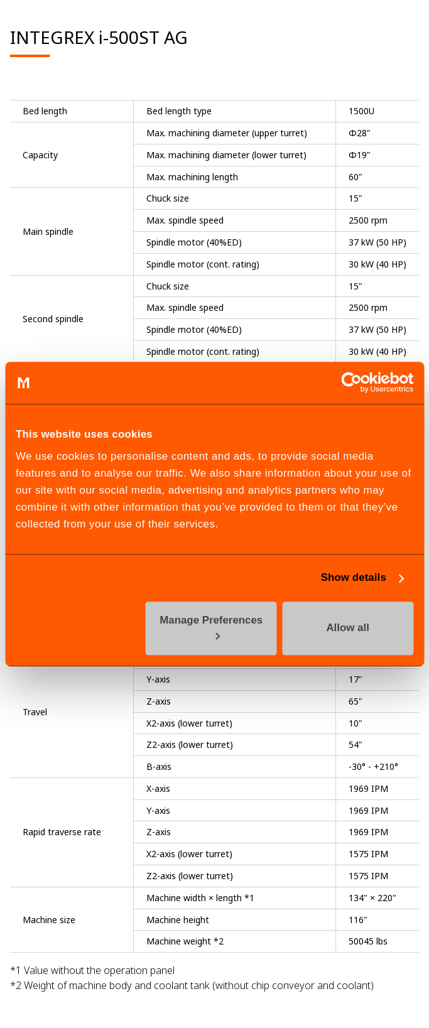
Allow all (347, 628)
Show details (353, 577)
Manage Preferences (211, 628)
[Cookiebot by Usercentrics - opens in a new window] (358, 383)
